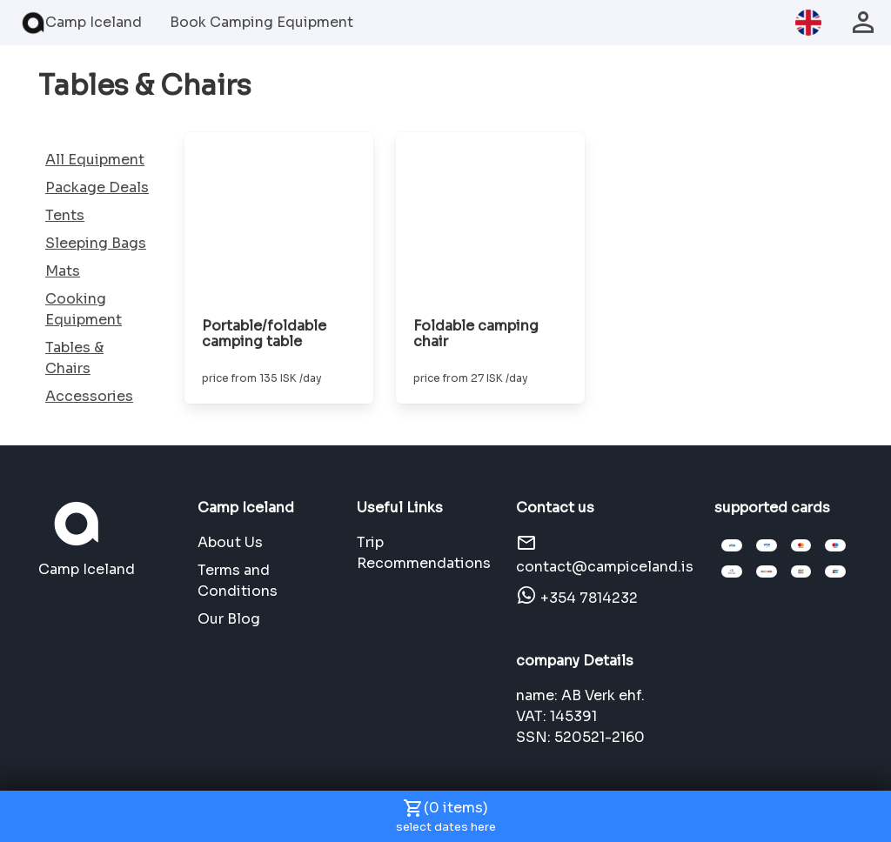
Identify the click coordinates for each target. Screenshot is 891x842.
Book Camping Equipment (261, 22)
